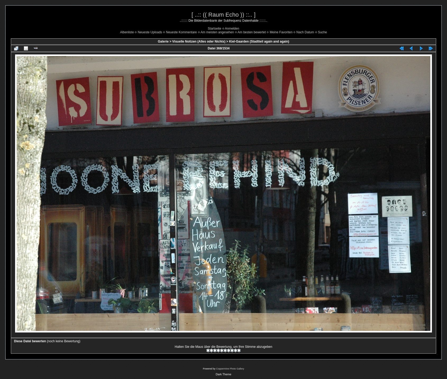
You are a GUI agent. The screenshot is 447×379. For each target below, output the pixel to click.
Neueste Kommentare (181, 32)
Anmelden (232, 28)
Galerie (163, 41)
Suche (322, 32)
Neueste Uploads (150, 32)
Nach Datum (305, 32)
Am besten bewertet (252, 32)
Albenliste (127, 32)
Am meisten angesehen (217, 32)
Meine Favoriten (281, 32)
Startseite (214, 28)
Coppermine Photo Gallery (230, 368)
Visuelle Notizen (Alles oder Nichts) (198, 41)
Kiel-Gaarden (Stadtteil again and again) (259, 41)
